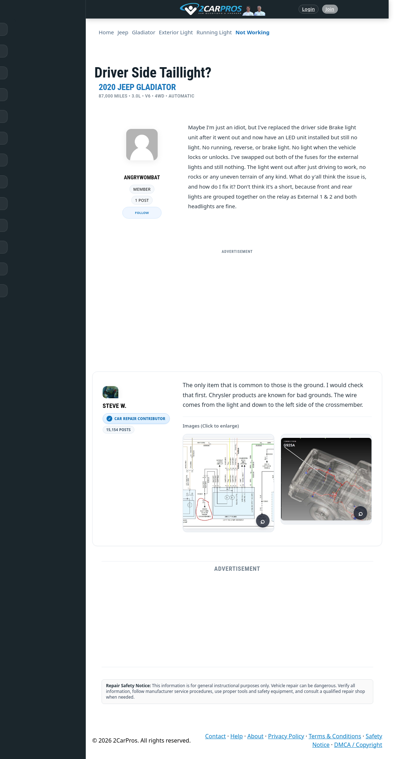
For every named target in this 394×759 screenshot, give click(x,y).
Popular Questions (34, 116)
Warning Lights (31, 138)
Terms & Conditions (335, 736)
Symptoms (26, 225)
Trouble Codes (30, 160)
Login (308, 9)
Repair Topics (29, 73)
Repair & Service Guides (40, 94)
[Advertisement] (237, 308)
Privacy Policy (286, 736)
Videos (21, 247)
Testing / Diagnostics (37, 203)
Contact (215, 736)
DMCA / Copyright (358, 745)
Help (236, 736)
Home (21, 29)
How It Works (29, 182)
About (255, 736)
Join (330, 9)
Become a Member (35, 291)
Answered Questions (37, 51)
